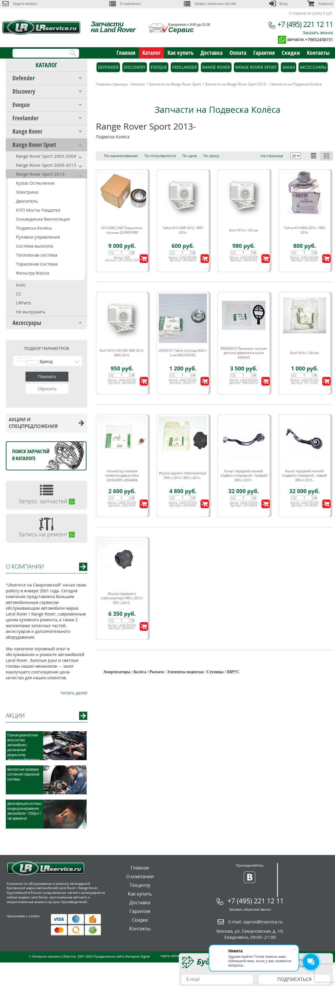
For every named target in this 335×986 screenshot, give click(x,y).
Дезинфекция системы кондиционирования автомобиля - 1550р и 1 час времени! (24, 811)
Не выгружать (30, 312)
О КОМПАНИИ (25, 566)
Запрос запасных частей (210, 3)
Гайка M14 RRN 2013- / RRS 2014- (304, 230)
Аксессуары (26, 323)
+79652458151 (319, 39)
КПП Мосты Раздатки (38, 210)
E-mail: (255, 922)
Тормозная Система (36, 264)
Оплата (238, 53)
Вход (278, 3)
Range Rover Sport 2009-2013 (46, 165)
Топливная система (36, 255)
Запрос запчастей (46, 501)
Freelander (25, 118)
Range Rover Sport (34, 145)
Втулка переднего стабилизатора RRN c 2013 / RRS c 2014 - (122, 598)
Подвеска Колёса (34, 228)
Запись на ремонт (46, 534)
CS (18, 294)
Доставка (212, 53)
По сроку (211, 155)
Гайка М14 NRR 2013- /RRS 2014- (183, 230)
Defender (23, 78)
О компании (125, 3)
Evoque (21, 105)
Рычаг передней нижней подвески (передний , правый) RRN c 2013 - (243, 475)
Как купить (181, 53)
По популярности (160, 155)
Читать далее (73, 693)
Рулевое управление (38, 237)
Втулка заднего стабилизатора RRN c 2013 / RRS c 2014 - (182, 475)
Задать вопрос (19, 3)
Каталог (151, 53)
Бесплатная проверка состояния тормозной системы (23, 774)
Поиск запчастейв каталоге (31, 455)
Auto (21, 285)
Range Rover (27, 131)
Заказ (288, 67)
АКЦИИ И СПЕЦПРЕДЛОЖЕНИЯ (46, 422)
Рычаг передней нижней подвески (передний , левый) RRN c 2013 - (304, 475)
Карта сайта (170, 956)
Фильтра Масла (32, 273)
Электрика (27, 192)
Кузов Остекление (35, 183)
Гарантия (264, 53)
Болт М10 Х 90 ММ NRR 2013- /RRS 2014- (122, 352)
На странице (272, 155)
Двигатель (27, 201)
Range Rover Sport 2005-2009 (46, 156)
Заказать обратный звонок (250, 909)
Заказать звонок (318, 32)
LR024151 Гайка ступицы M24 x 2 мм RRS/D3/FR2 (183, 352)
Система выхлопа (34, 246)
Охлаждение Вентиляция (43, 219)
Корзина (320, 3)
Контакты (318, 53)
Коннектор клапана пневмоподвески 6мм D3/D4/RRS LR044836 (122, 475)
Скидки (291, 53)
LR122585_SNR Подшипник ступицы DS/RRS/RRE (122, 230)
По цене (189, 155)
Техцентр (140, 885)
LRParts (23, 303)
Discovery (23, 91)
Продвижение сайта (108, 956)
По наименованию (121, 155)
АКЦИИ (15, 715)
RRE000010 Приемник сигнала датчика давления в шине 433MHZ (244, 352)
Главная (125, 53)
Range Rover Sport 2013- (41, 174)
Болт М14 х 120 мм (243, 230)
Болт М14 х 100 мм (304, 353)
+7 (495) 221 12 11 (305, 24)
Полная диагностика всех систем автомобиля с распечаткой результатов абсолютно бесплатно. (23, 747)
